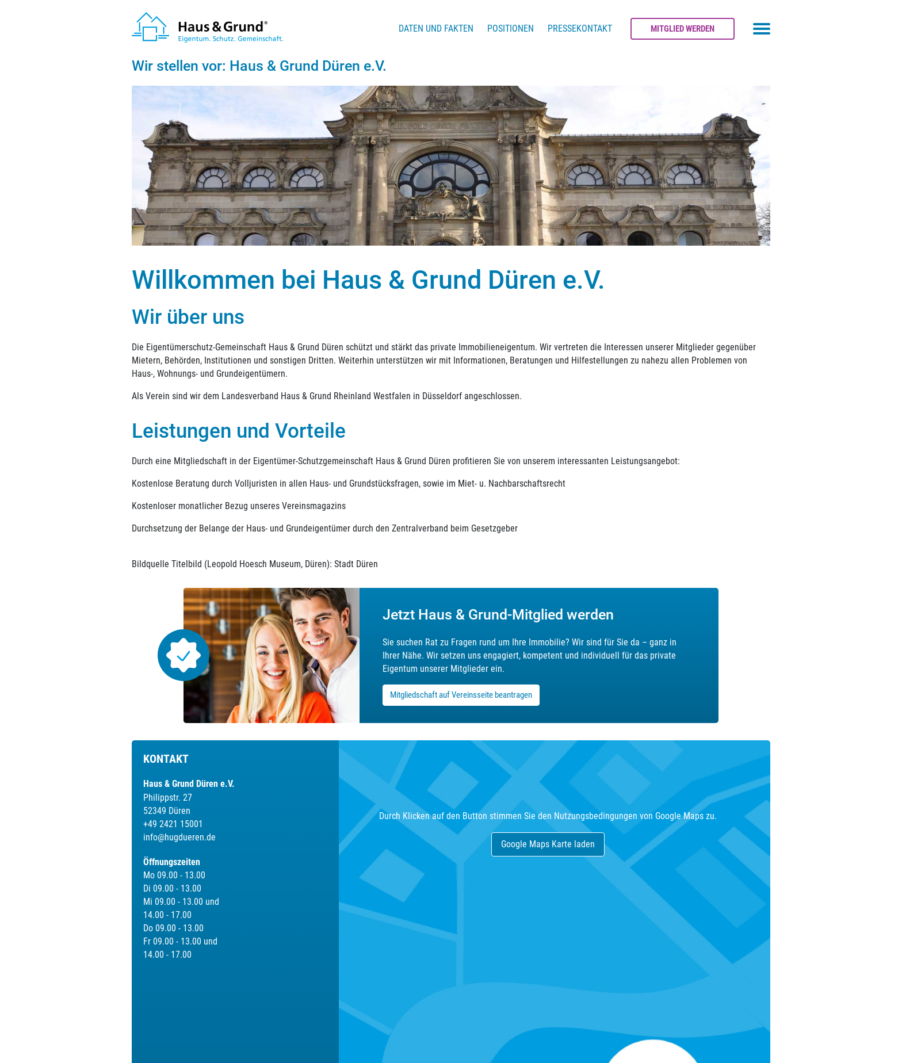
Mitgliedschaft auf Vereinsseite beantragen (461, 695)
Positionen (510, 28)
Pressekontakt (580, 28)
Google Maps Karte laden (548, 844)
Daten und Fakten (436, 28)
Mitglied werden (682, 29)
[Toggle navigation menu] (761, 29)
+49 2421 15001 (173, 824)
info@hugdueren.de (179, 837)
